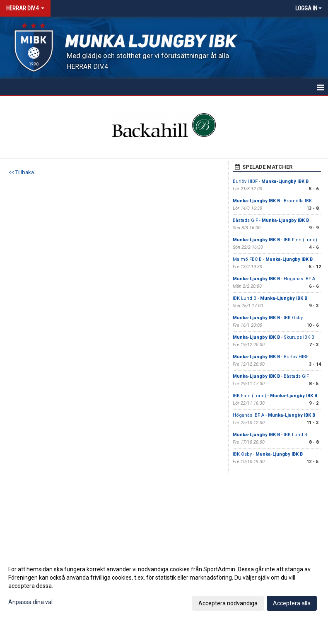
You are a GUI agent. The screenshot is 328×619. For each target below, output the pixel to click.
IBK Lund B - (270, 298)
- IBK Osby (268, 317)
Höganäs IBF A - (274, 415)
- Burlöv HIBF (271, 356)
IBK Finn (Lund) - (275, 395)
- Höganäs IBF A (274, 279)
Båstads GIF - (271, 220)
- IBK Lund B (270, 434)
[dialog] (164, 586)
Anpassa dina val (30, 602)
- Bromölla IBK (272, 201)
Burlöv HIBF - (271, 181)
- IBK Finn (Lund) (275, 240)
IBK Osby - (268, 454)
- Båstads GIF (271, 376)
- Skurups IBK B (273, 337)
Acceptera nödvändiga (228, 603)
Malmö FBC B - (273, 259)
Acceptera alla (292, 603)
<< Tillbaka (21, 172)
